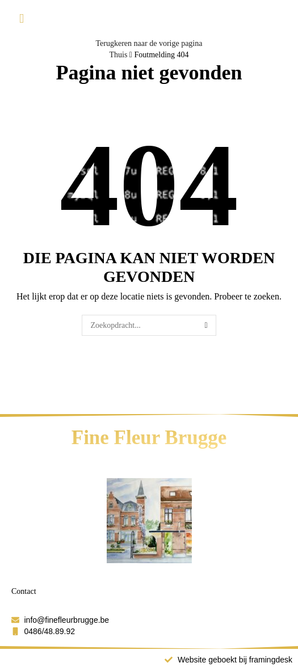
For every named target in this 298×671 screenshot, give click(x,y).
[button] (21, 19)
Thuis (118, 54)
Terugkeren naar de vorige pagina (149, 43)
